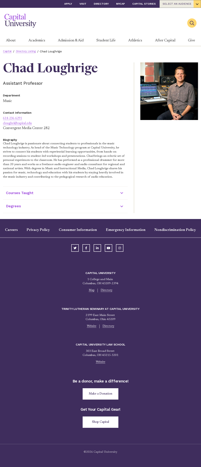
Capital (7, 51)
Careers (11, 230)
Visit (82, 3)
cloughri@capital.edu (19, 123)
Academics (36, 40)
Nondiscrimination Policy (175, 230)
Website (91, 326)
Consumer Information (78, 230)
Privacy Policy (38, 230)
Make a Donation (100, 395)
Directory (101, 3)
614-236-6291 (14, 118)
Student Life (106, 40)
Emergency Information (126, 230)
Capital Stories (144, 3)
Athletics (135, 40)
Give (191, 40)
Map (91, 290)
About (11, 40)
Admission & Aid (71, 40)
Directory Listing (28, 51)
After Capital (165, 40)
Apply (68, 3)
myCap (120, 3)
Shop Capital (100, 424)
